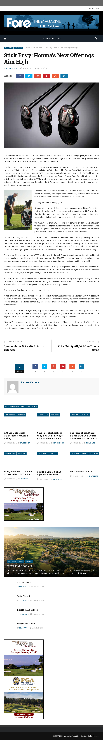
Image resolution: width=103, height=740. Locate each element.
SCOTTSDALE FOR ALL (20, 566)
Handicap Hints (43, 415)
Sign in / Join (94, 9)
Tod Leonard (90, 443)
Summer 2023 (53, 453)
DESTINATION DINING (27, 610)
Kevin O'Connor (58, 443)
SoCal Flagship (24, 596)
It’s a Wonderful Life (81, 471)
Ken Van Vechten (11, 68)
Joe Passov (24, 479)
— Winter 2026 (12, 561)
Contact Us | (86, 736)
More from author (29, 406)
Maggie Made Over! (26, 623)
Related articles (12, 406)
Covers (21, 561)
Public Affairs (10, 415)
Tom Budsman (57, 479)
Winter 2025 (94, 453)
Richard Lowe (93, 476)
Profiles (85, 453)
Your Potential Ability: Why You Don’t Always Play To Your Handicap (50, 435)
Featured (29, 561)
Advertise (95, 736)
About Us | (76, 736)
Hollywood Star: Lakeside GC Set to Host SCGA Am (18, 473)
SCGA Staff (23, 628)
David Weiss (23, 600)
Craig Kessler (25, 443)
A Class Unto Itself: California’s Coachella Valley (16, 435)
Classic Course (10, 453)
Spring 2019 (18, 48)
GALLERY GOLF (24, 582)
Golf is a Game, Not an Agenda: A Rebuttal (49, 473)
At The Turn (8, 48)
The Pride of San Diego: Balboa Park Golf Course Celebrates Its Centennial (83, 435)
